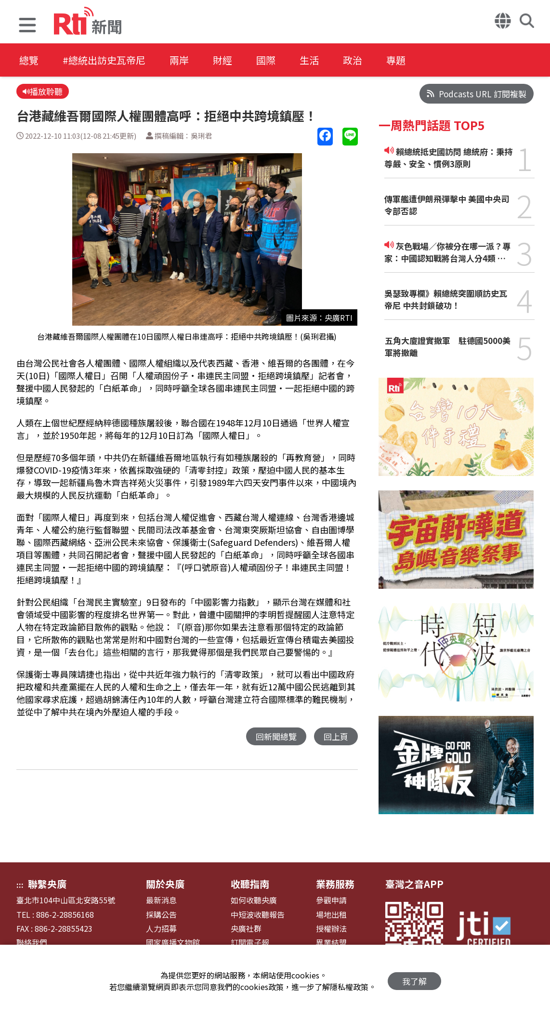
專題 (396, 60)
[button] (27, 26)
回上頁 (336, 736)
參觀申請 (331, 900)
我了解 (414, 981)
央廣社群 (246, 928)
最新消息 (161, 900)
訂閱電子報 (250, 942)
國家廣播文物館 (173, 942)
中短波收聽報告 (258, 914)
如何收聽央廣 (254, 900)
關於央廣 (165, 884)
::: (20, 884)
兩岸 (179, 60)
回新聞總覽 (276, 736)
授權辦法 (331, 928)
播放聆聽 (43, 91)
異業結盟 (331, 942)
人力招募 (161, 928)
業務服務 (335, 884)
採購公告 (161, 914)
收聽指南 (250, 884)
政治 (352, 60)
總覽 (29, 60)
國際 (265, 60)
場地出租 (331, 914)
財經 (222, 60)
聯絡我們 (31, 942)
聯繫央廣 (47, 884)
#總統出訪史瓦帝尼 (104, 60)
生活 (309, 60)
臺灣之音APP (414, 884)
